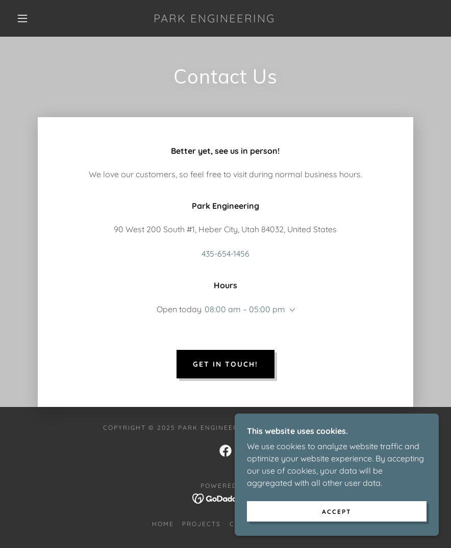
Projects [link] (201, 524)
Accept (337, 511)
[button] (22, 18)
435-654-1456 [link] (225, 254)
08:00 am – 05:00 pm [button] (245, 309)
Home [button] (163, 524)
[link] (214, 19)
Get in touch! (225, 364)
